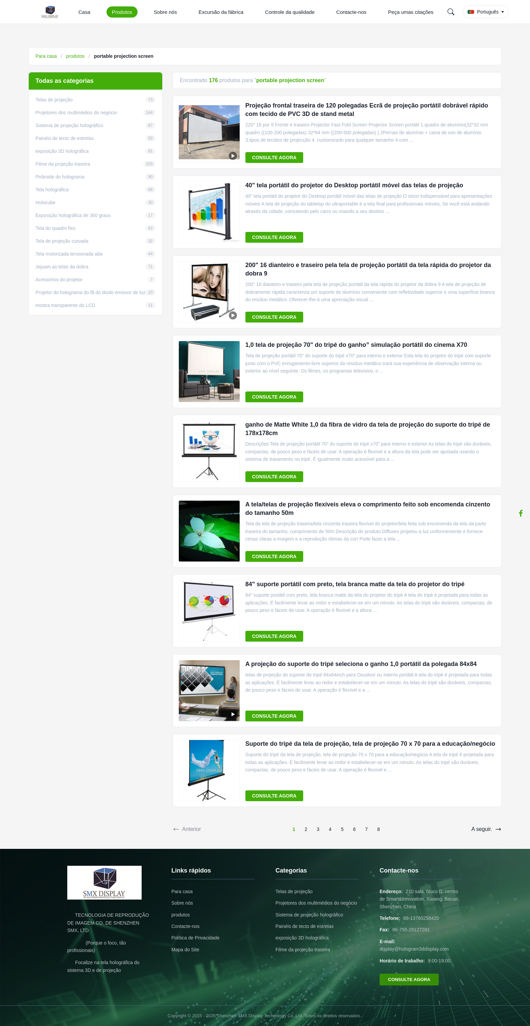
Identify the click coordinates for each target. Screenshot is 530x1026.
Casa (84, 12)
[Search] (451, 12)
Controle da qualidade (290, 12)
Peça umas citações (410, 12)
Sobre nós (165, 12)
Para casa (46, 56)
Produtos (122, 12)
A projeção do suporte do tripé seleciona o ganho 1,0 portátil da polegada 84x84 (361, 664)
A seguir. (487, 829)
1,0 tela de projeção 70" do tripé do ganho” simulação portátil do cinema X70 (356, 344)
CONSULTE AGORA (274, 157)
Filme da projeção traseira (302, 949)
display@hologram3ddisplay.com (414, 949)
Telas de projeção (294, 891)
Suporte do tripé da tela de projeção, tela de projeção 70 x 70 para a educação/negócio (370, 743)
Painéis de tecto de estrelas (304, 926)
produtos (75, 56)
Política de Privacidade (195, 937)
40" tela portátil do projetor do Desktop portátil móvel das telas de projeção (354, 185)
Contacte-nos (351, 12)
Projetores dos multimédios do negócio (316, 903)
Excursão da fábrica (220, 12)
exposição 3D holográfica (302, 937)
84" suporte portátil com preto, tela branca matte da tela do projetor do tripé (355, 584)
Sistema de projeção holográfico (309, 914)
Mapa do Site (185, 949)
